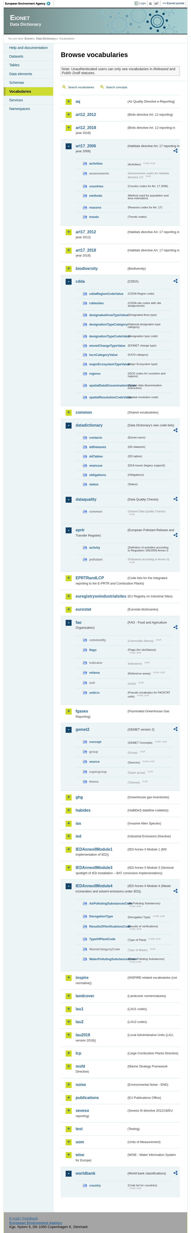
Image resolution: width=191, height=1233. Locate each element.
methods (95, 195)
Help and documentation (28, 48)
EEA (29, 3)
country (95, 1185)
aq (78, 101)
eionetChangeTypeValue (107, 345)
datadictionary (89, 425)
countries (96, 186)
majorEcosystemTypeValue (108, 364)
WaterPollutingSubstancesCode (108, 959)
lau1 (79, 1009)
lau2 (79, 1022)
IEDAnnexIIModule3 (94, 867)
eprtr (80, 530)
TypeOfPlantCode (102, 939)
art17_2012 (86, 232)
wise (80, 1155)
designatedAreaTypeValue (108, 315)
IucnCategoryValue (103, 355)
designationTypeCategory (108, 324)
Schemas (16, 83)
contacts (95, 437)
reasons (95, 207)
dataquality (86, 499)
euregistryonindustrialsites (101, 596)
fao (78, 622)
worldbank (85, 1173)
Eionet (29, 38)
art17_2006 (86, 146)
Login (142, 3)
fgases (82, 711)
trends (94, 217)
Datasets (16, 56)
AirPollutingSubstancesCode (108, 903)
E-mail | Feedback (23, 1218)
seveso (82, 1110)
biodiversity (87, 268)
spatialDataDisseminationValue (108, 385)
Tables (14, 65)
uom (80, 1142)
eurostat (83, 609)
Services (16, 100)
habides (83, 810)
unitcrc (94, 692)
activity (94, 547)
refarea (94, 672)
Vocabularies (20, 91)
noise (81, 1084)
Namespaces (19, 109)
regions (94, 373)
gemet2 (82, 729)
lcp (78, 1053)
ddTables (96, 456)
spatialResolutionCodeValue (108, 397)
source (94, 761)
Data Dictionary (46, 38)
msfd (80, 1066)
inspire (82, 977)
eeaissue (95, 465)
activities (96, 163)
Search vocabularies (81, 87)
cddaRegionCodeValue (106, 294)
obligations (97, 475)
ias (78, 823)
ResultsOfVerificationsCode (108, 926)
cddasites (96, 303)
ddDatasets (97, 447)
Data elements (20, 74)
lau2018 (83, 1035)
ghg (79, 797)
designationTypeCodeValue (108, 336)
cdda (80, 281)
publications (87, 1098)
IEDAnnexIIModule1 (94, 849)
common (84, 412)
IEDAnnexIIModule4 (94, 886)
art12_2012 (86, 114)
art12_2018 (86, 128)
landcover (85, 996)
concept (95, 742)
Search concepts (116, 87)
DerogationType (101, 916)
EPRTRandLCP (90, 578)
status (93, 484)
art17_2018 (86, 250)
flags (92, 650)
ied (78, 836)
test (79, 1129)
